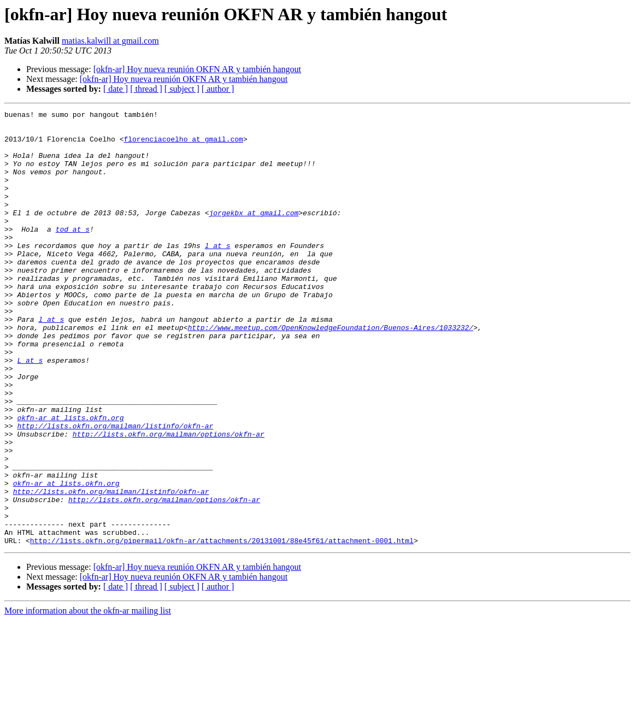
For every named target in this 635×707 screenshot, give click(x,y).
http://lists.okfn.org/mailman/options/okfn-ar (168, 499)
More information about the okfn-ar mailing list (87, 697)
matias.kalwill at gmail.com (110, 40)
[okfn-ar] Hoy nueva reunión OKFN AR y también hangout (197, 69)
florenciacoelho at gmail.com (183, 145)
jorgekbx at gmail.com (253, 234)
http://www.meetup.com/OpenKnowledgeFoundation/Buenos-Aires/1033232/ (330, 371)
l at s (218, 273)
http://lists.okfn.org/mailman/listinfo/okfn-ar (115, 489)
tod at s (73, 253)
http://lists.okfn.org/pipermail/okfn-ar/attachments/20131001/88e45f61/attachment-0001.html (222, 627)
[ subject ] (181, 88)
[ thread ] (146, 88)
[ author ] (218, 88)
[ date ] (115, 88)
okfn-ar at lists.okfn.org (70, 480)
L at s (30, 411)
